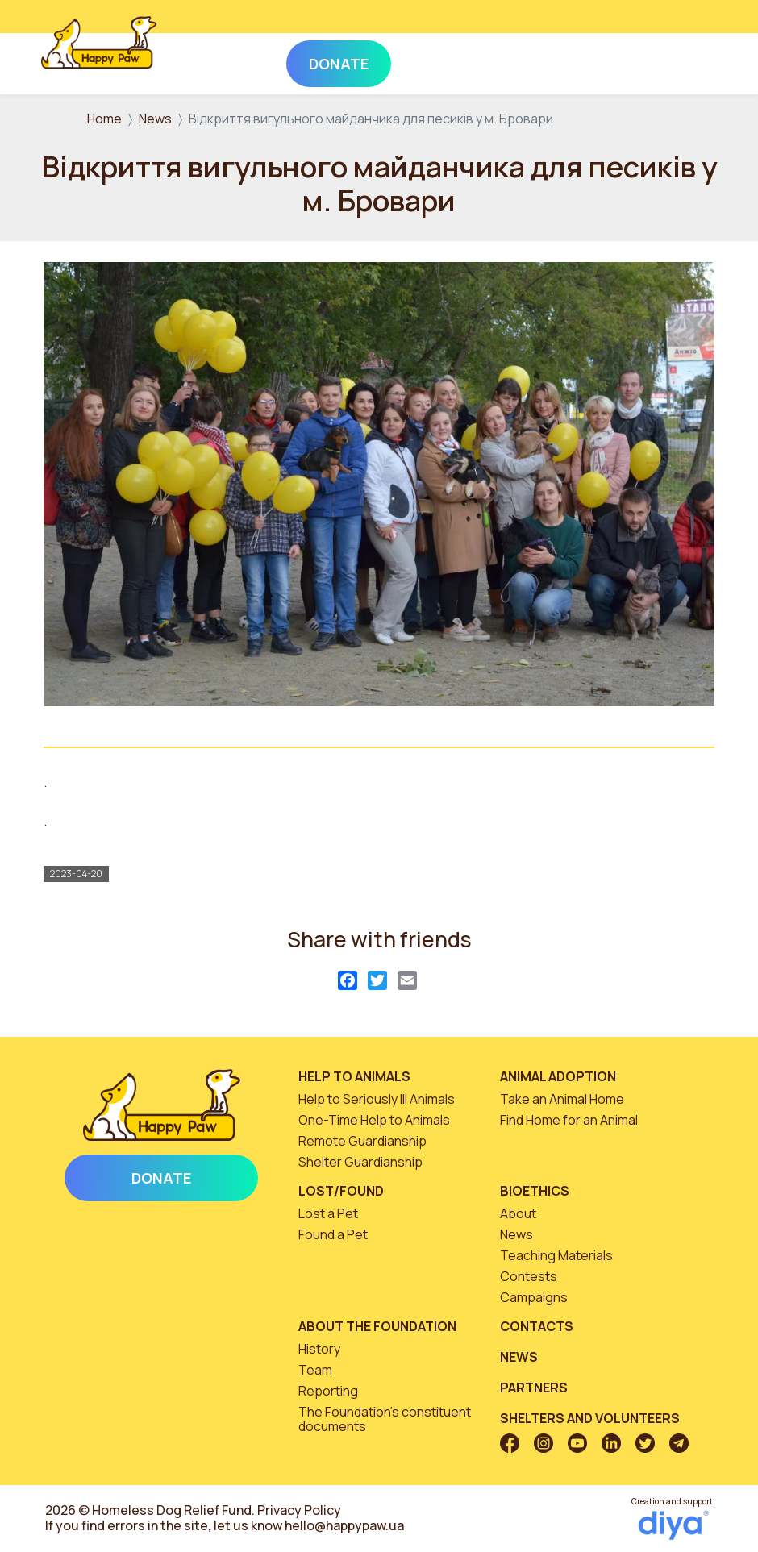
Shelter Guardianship (360, 1162)
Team (315, 1370)
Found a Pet (333, 1234)
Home (104, 118)
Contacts (536, 1326)
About (518, 1213)
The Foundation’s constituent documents (384, 1419)
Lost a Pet (328, 1213)
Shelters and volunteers (590, 1418)
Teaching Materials (556, 1255)
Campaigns (534, 1297)
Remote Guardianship (362, 1141)
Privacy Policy (299, 1510)
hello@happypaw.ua (344, 1525)
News (155, 118)
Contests (528, 1276)
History (319, 1349)
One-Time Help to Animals (374, 1120)
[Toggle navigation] (695, 60)
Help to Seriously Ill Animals (376, 1099)
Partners (534, 1387)
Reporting (328, 1391)
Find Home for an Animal (569, 1120)
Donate (161, 1178)
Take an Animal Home (562, 1099)
